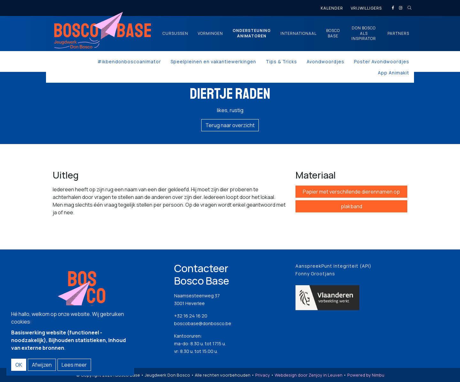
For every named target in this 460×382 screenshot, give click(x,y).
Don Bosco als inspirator (363, 34)
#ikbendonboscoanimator (129, 61)
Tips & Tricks (281, 61)
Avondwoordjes (325, 61)
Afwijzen (42, 364)
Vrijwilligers (366, 8)
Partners (398, 33)
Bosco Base (333, 33)
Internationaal (298, 33)
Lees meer (74, 364)
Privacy (262, 375)
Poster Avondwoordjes (381, 61)
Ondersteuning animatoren (252, 33)
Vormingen (210, 33)
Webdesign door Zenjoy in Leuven (308, 375)
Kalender (332, 8)
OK (18, 364)
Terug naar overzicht (230, 125)
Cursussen (175, 33)
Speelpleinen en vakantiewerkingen (213, 61)
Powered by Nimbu (365, 375)
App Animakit (393, 73)
